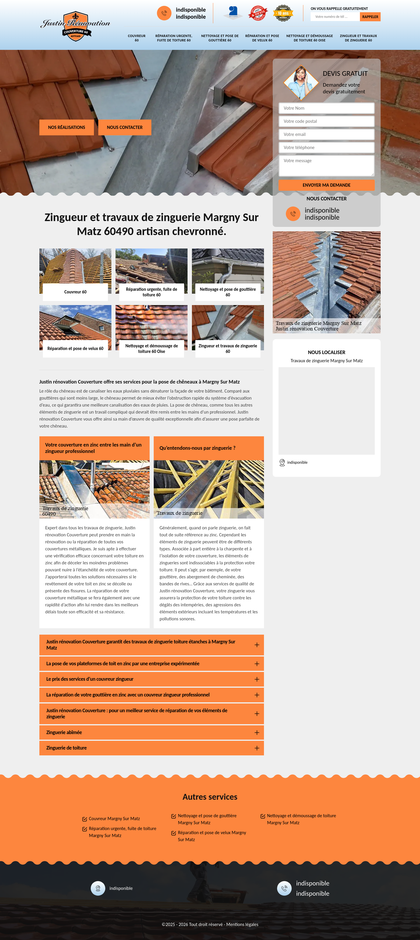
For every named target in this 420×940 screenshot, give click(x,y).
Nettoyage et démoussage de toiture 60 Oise (309, 38)
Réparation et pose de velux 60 (262, 38)
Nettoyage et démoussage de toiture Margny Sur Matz (301, 819)
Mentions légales (242, 924)
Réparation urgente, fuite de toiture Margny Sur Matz (122, 832)
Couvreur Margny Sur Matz (114, 818)
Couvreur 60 (137, 38)
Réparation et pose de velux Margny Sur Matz (212, 836)
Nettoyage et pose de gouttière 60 (220, 38)
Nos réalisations (66, 127)
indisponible (191, 9)
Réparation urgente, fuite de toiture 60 (173, 38)
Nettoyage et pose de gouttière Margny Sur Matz (207, 819)
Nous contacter (125, 127)
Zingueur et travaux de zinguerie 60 (358, 38)
